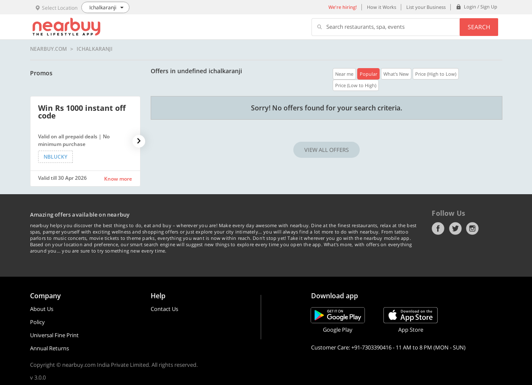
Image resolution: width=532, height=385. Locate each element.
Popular (368, 74)
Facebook (438, 228)
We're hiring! (342, 7)
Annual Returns (49, 348)
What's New (396, 74)
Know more (118, 178)
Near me (344, 74)
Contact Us (164, 309)
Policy (37, 322)
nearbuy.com (48, 49)
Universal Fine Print (54, 335)
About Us (41, 309)
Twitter (455, 228)
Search (479, 27)
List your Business (426, 7)
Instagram (472, 228)
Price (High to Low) (435, 74)
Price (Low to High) (355, 85)
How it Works (381, 7)
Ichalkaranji (95, 49)
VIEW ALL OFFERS (326, 150)
